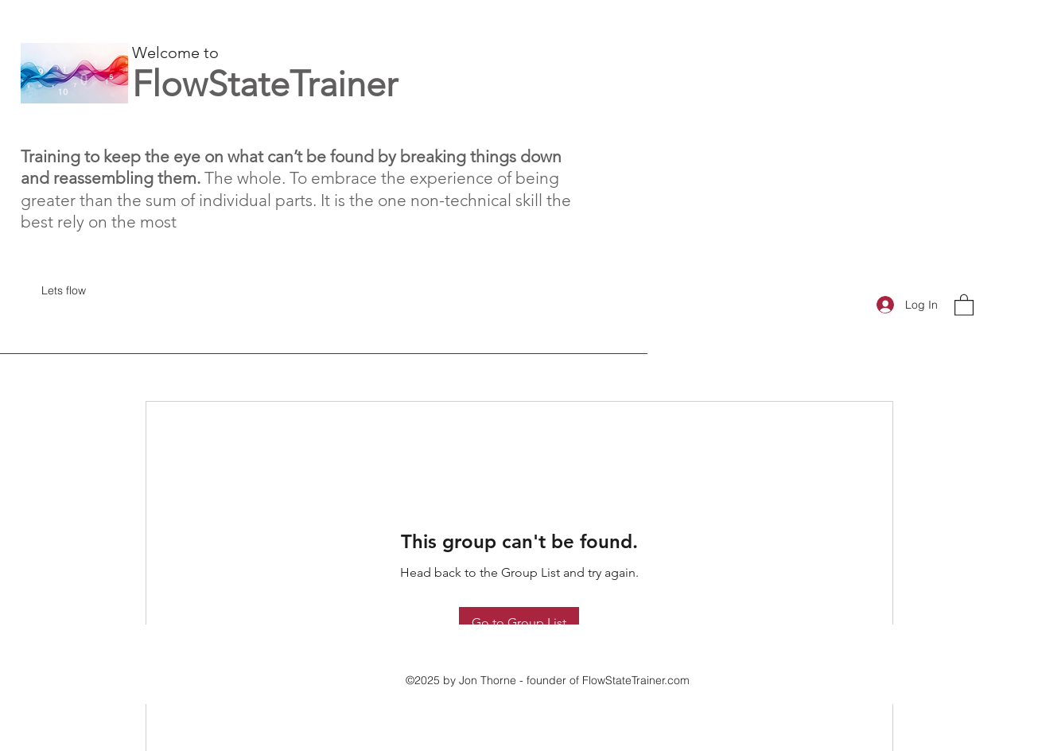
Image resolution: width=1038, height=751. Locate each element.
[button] (964, 304)
